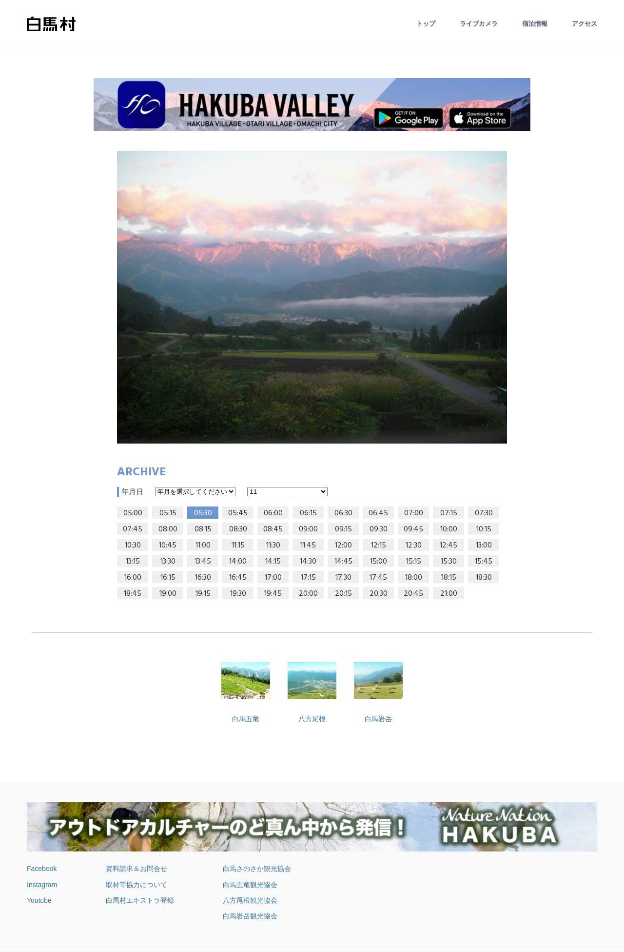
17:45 (378, 577)
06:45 (378, 513)
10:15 (483, 529)
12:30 (414, 545)
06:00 (273, 513)
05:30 (203, 513)
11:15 (238, 545)
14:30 (308, 561)
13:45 (203, 561)
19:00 (167, 593)
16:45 (238, 577)
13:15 (133, 561)
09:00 (308, 529)
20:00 (308, 593)
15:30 (449, 561)
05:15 (167, 513)
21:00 (448, 593)
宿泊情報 (534, 23)
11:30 (273, 545)
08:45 (273, 529)
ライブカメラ (479, 23)
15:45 (483, 561)
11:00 (203, 545)
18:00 (413, 577)
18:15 (448, 577)
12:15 (378, 545)
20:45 (413, 593)
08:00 (167, 529)
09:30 (379, 529)
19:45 (273, 593)
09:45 (413, 529)
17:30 (343, 577)
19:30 (238, 593)
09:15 (343, 529)
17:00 (273, 577)
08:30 (238, 529)
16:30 (203, 577)
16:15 (168, 577)
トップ (425, 23)
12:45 (448, 545)
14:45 (343, 561)
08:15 (203, 529)
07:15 (448, 513)
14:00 (238, 561)
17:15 (308, 577)
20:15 (343, 593)
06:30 (343, 513)
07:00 (413, 513)
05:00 (132, 513)
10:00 (448, 529)
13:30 (168, 561)
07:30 (484, 513)
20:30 (379, 593)
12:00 (343, 545)
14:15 (273, 561)
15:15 (413, 561)
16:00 (132, 577)
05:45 (238, 513)
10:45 (167, 545)
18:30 (484, 577)
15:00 (378, 561)
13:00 (484, 545)
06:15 (308, 513)
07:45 (132, 529)
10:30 (133, 545)
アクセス (584, 23)
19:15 (203, 593)
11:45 (308, 545)
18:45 (132, 593)
